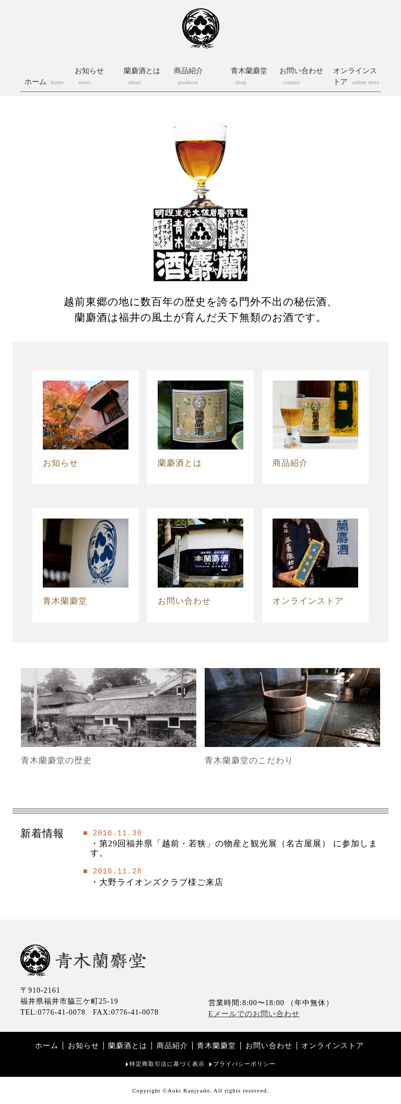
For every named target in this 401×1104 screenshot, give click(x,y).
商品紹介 (172, 1046)
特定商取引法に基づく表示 (167, 1064)
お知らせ (83, 1046)
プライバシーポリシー (244, 1064)
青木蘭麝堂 (216, 1046)
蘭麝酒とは (127, 1046)
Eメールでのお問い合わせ (254, 1014)
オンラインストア (332, 1046)
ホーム (46, 1046)
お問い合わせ (268, 1046)
